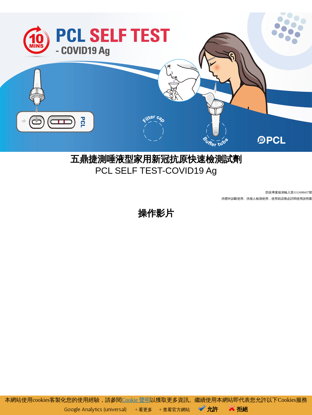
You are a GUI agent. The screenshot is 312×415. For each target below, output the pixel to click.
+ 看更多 (143, 409)
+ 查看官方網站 (174, 409)
